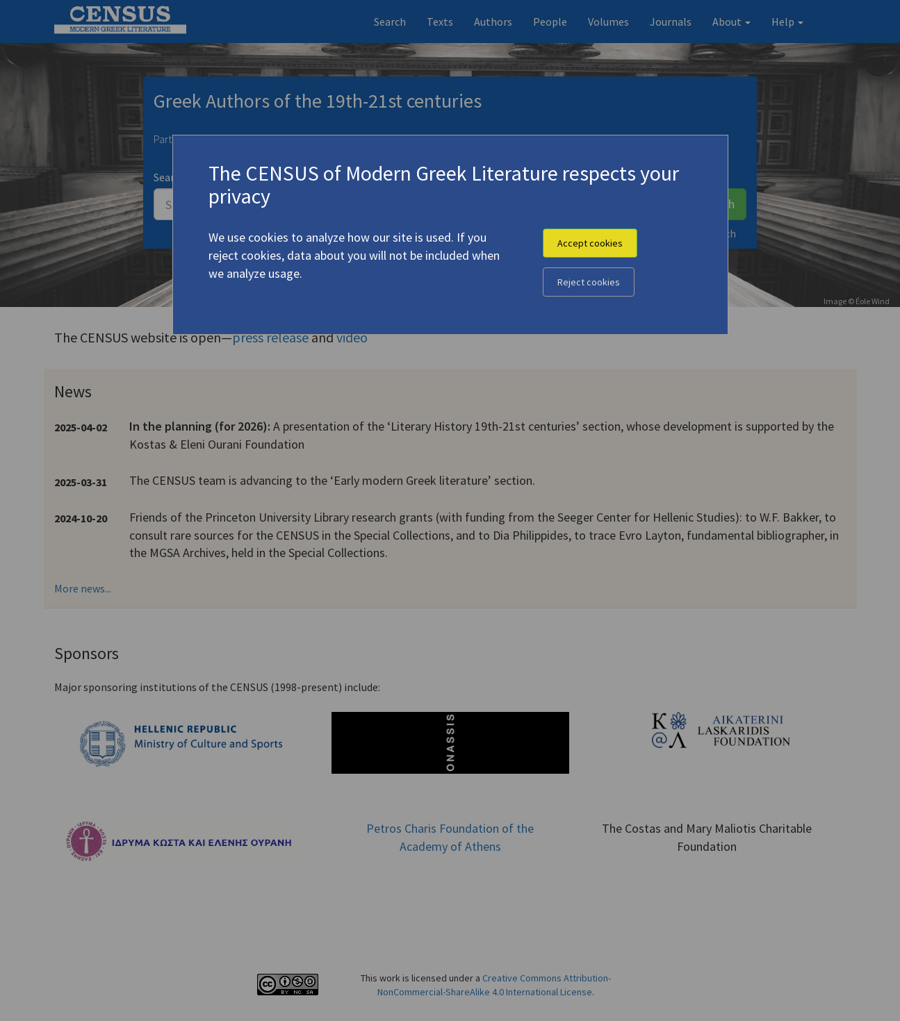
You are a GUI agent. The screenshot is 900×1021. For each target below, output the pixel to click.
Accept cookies (590, 243)
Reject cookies (588, 282)
